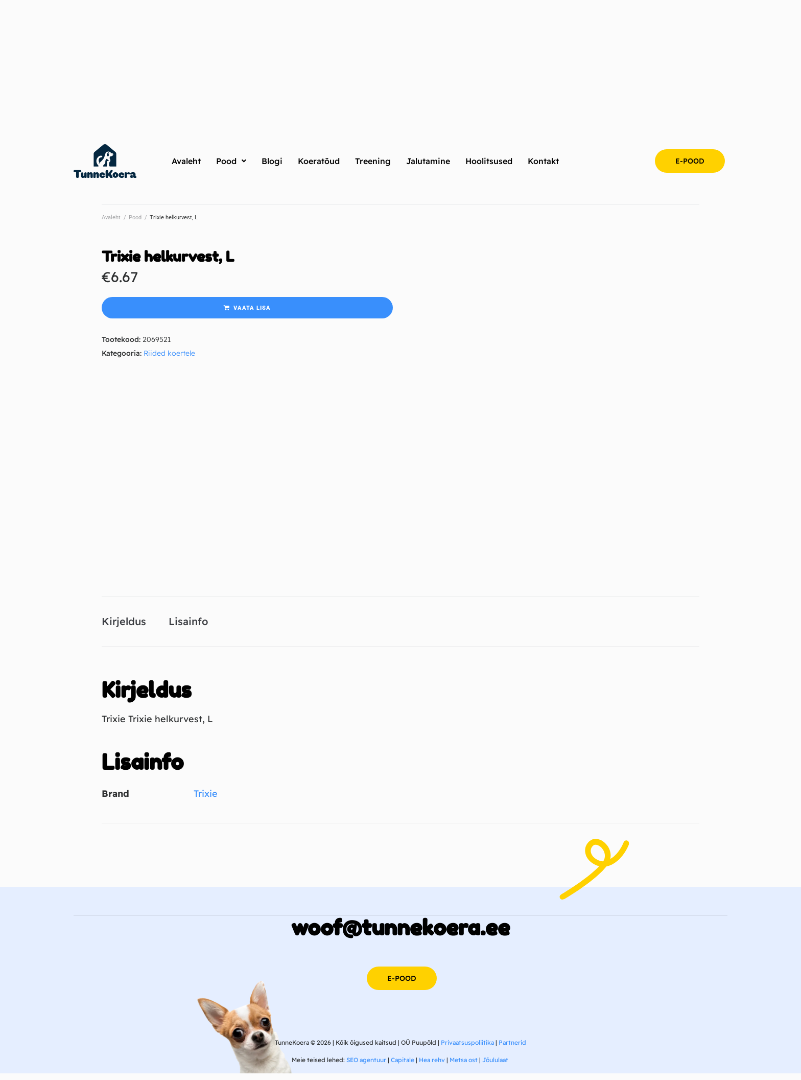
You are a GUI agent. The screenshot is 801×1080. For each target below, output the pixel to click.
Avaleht (111, 217)
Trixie (206, 801)
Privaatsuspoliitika (467, 1049)
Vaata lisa (252, 308)
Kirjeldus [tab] (124, 624)
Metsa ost (464, 1066)
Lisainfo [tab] (188, 624)
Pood (135, 217)
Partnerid (512, 1049)
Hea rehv (432, 1066)
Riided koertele (169, 353)
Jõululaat (495, 1066)
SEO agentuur (366, 1066)
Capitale (402, 1066)
